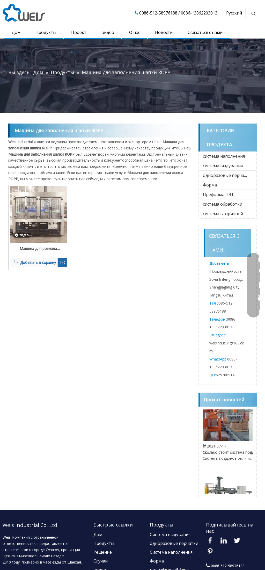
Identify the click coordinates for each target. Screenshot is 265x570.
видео (107, 32)
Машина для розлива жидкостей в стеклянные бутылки (38, 249)
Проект (78, 32)
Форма (210, 185)
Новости (164, 32)
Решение (102, 552)
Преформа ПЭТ (218, 194)
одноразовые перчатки (227, 175)
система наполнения (224, 156)
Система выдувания (170, 534)
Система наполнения (171, 552)
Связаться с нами (205, 32)
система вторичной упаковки (229, 214)
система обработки (222, 204)
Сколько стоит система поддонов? (232, 453)
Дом (16, 32)
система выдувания (223, 166)
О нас (134, 32)
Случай (100, 561)
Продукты (45, 32)
